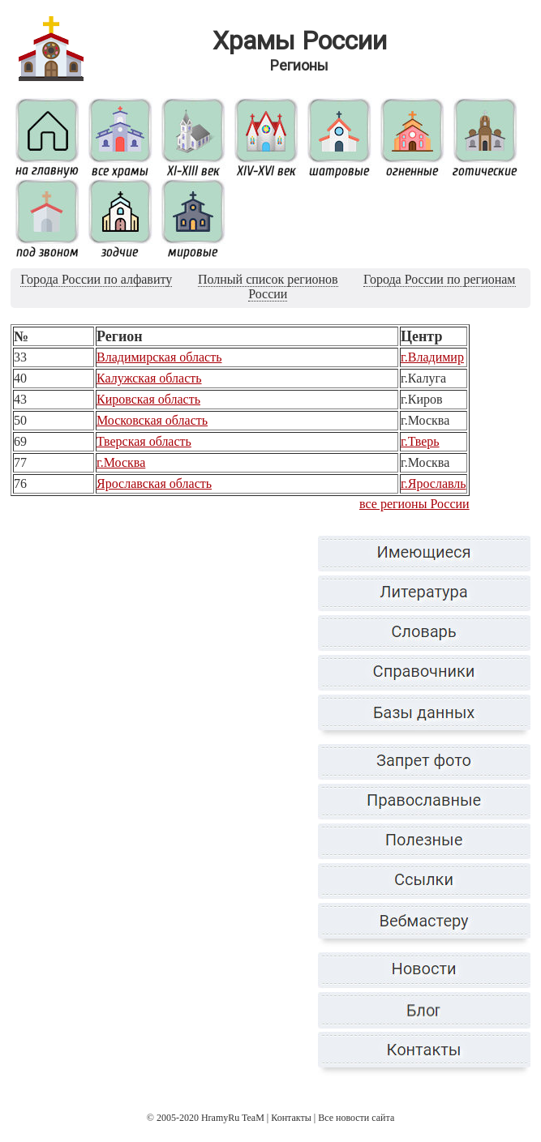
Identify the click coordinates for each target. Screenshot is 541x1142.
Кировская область (148, 399)
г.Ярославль (433, 483)
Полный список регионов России (268, 286)
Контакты (291, 1117)
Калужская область (149, 378)
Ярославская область (154, 483)
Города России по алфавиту (96, 279)
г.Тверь (420, 441)
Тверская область (144, 441)
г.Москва (121, 462)
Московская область (152, 420)
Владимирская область (159, 357)
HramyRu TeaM (232, 1117)
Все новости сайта (356, 1117)
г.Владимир (432, 357)
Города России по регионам (439, 279)
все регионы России (414, 504)
